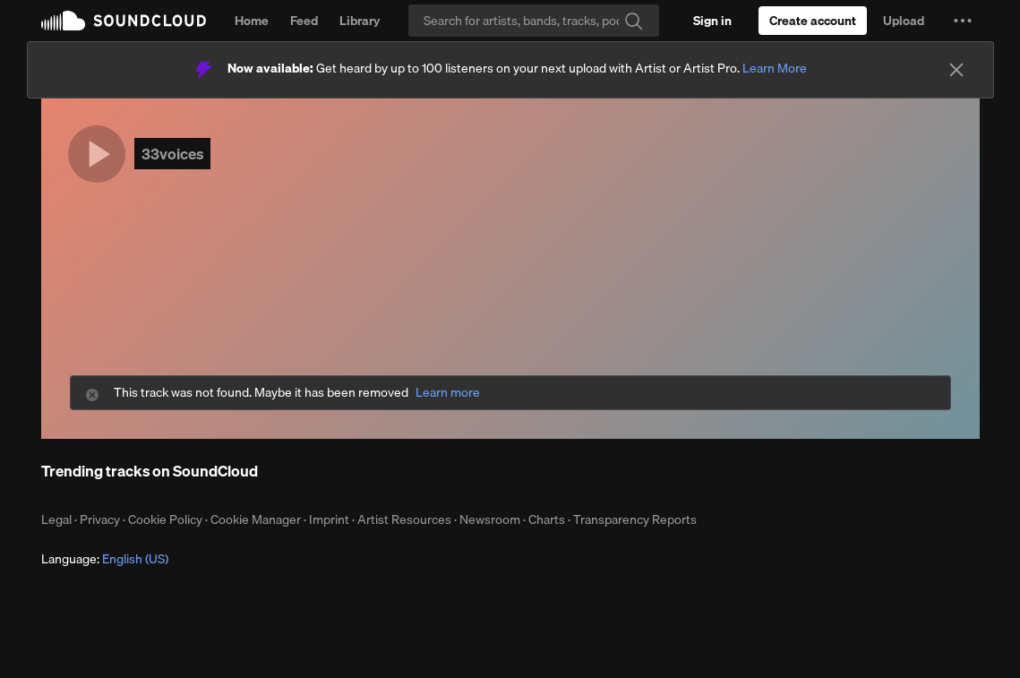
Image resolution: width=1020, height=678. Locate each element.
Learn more (448, 392)
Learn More (774, 68)
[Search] (533, 20)
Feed (304, 20)
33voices (172, 154)
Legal (56, 519)
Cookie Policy (165, 519)
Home (252, 20)
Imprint (329, 519)
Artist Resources (404, 519)
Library (359, 20)
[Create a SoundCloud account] (813, 20)
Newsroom (489, 519)
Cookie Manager (255, 519)
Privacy (100, 519)
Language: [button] (104, 559)
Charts (546, 519)
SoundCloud (123, 20)
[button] (963, 20)
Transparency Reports (635, 519)
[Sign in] (712, 20)
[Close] (956, 70)
